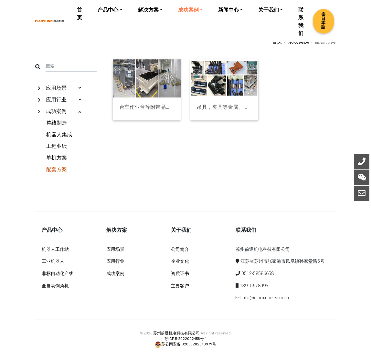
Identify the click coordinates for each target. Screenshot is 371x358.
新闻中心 (228, 14)
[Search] (71, 65)
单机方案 (56, 157)
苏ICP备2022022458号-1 (185, 338)
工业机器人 (53, 261)
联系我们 (300, 26)
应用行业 (59, 99)
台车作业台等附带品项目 (146, 107)
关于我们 (268, 14)
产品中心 (108, 14)
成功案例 (188, 14)
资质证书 (180, 273)
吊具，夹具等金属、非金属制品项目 (224, 107)
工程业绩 (56, 146)
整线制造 (56, 122)
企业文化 (180, 261)
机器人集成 (59, 134)
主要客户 (180, 286)
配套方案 (56, 169)
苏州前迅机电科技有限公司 (176, 333)
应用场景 (59, 88)
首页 (79, 18)
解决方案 (148, 14)
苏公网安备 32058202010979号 (185, 344)
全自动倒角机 (55, 286)
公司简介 (180, 249)
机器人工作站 (55, 249)
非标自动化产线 (57, 273)
